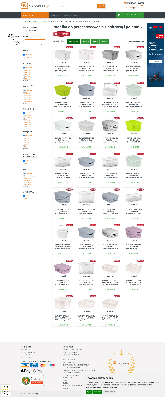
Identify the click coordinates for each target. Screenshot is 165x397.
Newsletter (25, 357)
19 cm (28, 120)
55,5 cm (28, 118)
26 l (27, 147)
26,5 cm (28, 77)
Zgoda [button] (89, 392)
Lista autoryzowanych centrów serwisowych (80, 375)
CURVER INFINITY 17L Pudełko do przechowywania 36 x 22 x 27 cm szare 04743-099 (86, 106)
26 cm (28, 74)
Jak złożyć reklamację (72, 355)
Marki (65, 380)
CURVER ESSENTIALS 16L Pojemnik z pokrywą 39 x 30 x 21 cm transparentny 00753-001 (86, 142)
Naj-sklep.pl (34, 394)
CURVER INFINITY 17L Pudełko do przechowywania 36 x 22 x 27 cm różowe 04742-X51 (134, 249)
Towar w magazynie (136, 41)
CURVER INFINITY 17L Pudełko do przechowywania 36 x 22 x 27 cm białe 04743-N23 (86, 71)
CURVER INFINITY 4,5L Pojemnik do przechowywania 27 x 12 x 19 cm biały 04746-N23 (63, 142)
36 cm (28, 70)
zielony (28, 184)
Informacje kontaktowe (72, 350)
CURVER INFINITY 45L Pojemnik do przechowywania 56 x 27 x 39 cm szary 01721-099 (110, 71)
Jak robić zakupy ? (70, 352)
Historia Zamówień (28, 352)
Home (24, 21)
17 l (27, 140)
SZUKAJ (101, 6)
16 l (27, 145)
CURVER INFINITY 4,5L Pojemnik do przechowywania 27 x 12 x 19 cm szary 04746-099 (86, 249)
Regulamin (68, 15)
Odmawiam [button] (97, 392)
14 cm (28, 93)
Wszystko (28, 55)
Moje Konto (25, 350)
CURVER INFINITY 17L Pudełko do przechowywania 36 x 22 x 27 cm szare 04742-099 (62, 213)
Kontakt (77, 15)
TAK (27, 163)
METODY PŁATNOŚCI (70, 362)
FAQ (142, 5)
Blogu (65, 383)
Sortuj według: (59, 41)
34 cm (28, 124)
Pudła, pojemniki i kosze (50, 21)
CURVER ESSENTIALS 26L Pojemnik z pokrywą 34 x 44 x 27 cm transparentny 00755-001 (133, 106)
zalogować (129, 7)
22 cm (28, 95)
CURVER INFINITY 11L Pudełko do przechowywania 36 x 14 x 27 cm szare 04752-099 (86, 177)
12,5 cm (28, 101)
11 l (27, 138)
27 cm (28, 79)
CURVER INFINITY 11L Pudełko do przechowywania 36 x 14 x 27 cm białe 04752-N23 (134, 71)
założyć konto (139, 7)
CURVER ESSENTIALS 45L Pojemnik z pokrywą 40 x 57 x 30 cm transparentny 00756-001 (133, 177)
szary (27, 180)
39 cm (28, 72)
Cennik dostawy (57, 15)
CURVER (29, 57)
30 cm (28, 122)
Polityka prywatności (71, 367)
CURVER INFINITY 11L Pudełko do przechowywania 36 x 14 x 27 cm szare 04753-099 (110, 213)
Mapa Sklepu (68, 378)
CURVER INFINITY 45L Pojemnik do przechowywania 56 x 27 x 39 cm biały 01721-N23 (63, 71)
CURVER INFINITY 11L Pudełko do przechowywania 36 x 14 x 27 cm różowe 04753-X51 (62, 284)
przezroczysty (31, 176)
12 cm (28, 99)
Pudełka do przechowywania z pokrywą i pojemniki (82, 21)
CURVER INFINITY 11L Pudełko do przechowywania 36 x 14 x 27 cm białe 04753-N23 (110, 249)
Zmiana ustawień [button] (109, 392)
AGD (34, 21)
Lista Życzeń (25, 355)
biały (27, 178)
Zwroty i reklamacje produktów (76, 365)
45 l (27, 142)
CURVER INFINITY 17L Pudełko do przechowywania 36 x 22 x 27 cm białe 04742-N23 (110, 142)
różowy (28, 182)
